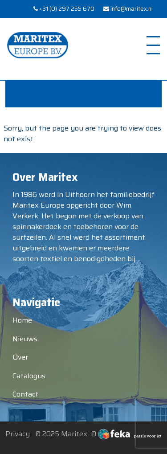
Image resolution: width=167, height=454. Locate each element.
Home (22, 320)
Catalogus (28, 375)
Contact (25, 394)
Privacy (17, 433)
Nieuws (24, 338)
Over (20, 357)
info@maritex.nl (128, 8)
